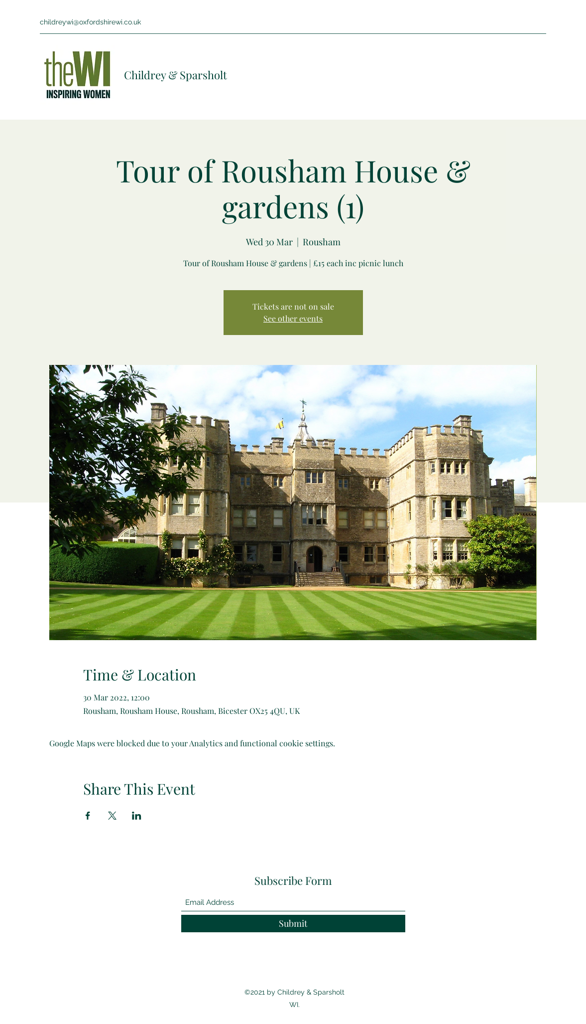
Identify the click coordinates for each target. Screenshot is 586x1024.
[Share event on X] (112, 816)
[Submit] (293, 923)
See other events (293, 318)
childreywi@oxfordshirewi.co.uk (90, 22)
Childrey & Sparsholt (175, 74)
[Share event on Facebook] (88, 816)
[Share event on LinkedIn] (136, 816)
